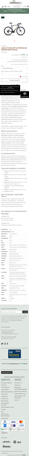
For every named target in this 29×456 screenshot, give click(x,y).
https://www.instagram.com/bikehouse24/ (5, 344)
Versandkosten (5, 387)
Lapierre (4, 46)
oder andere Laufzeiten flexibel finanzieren (17, 61)
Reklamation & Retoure (7, 392)
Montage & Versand (6, 383)
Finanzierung (4, 398)
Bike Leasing (4, 401)
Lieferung (3, 385)
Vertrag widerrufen (6, 372)
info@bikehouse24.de (7, 332)
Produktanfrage (14, 80)
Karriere (17, 400)
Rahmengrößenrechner (7, 407)
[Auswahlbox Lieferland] (18, 7)
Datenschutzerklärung (16, 320)
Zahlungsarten (5, 389)
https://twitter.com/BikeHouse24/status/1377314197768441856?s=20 (2, 344)
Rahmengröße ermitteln (5, 404)
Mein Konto (4, 394)
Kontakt (3, 409)
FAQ (2, 411)
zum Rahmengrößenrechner (15, 71)
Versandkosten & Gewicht (22, 64)
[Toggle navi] (2, 6)
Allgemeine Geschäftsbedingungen (21, 388)
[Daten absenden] (25, 312)
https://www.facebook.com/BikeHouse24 (7, 344)
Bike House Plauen (11, 451)
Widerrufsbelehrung (20, 393)
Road (2, 15)
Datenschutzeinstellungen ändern (15, 377)
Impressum (18, 385)
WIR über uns (18, 383)
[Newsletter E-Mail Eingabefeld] (11, 312)
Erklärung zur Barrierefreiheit (5, 415)
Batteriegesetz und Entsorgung (20, 397)
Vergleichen (4, 396)
